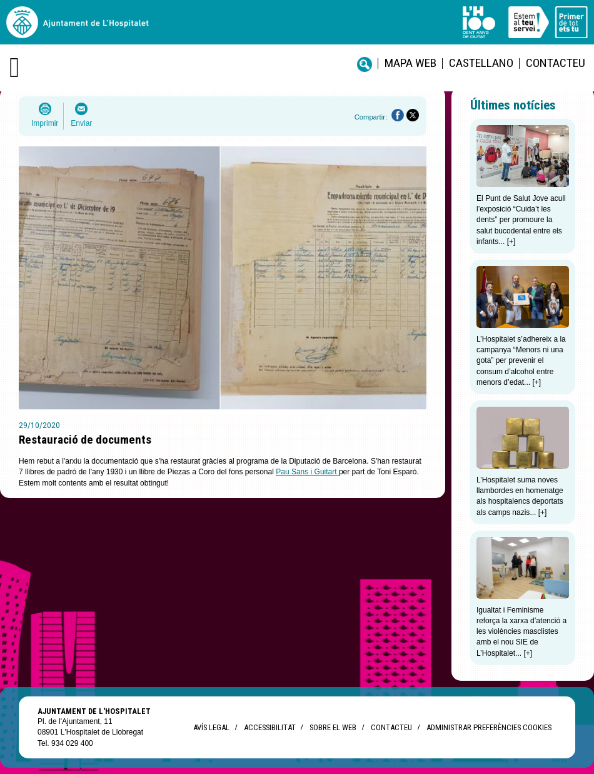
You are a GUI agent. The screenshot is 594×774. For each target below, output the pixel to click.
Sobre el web (333, 727)
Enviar (81, 123)
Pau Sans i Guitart (307, 471)
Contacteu (555, 63)
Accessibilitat (269, 727)
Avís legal (211, 727)
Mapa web (410, 63)
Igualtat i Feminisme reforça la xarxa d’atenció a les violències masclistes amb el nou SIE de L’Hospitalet (521, 632)
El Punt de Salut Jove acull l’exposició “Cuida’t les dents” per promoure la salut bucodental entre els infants (521, 220)
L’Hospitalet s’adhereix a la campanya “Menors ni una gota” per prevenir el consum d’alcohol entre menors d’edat (521, 361)
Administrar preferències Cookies (488, 727)
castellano (481, 63)
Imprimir (44, 123)
